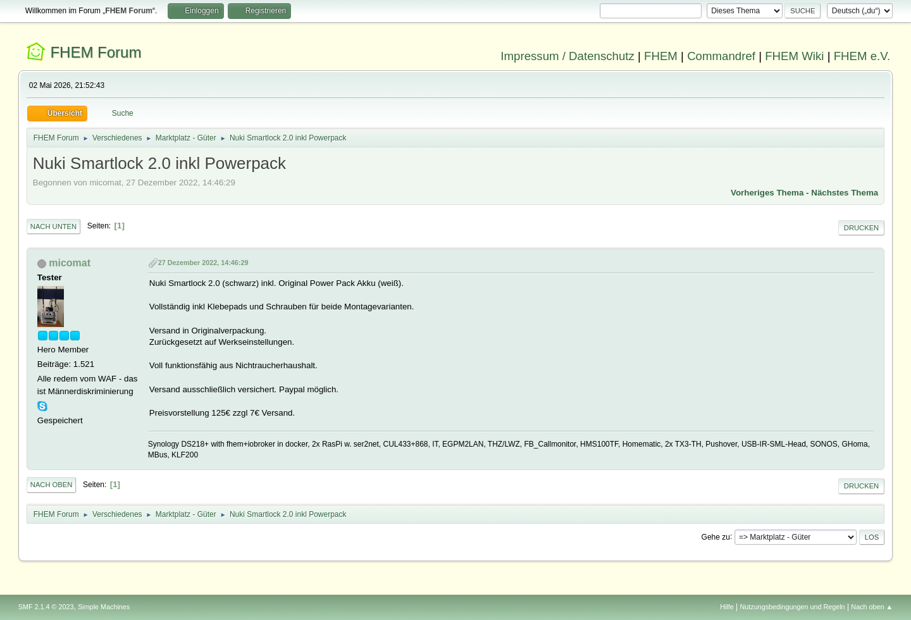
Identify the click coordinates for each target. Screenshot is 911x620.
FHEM (661, 56)
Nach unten (53, 226)
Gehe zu (716, 536)
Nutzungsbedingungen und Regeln (792, 607)
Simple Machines (104, 607)
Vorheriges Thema (767, 192)
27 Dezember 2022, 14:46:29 (203, 262)
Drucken (861, 228)
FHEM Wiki (794, 56)
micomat (69, 262)
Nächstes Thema (844, 192)
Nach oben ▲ (872, 607)
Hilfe (727, 607)
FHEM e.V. (862, 56)
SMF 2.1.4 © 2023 (46, 607)
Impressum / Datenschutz (567, 56)
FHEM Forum (95, 52)
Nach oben (51, 484)
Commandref (721, 56)
